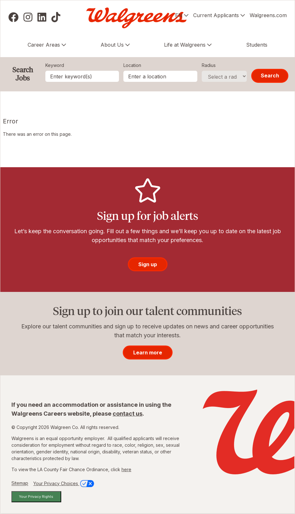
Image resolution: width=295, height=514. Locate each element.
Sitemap (19, 483)
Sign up (147, 264)
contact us (127, 413)
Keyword (54, 65)
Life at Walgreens (185, 45)
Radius (209, 65)
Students (256, 45)
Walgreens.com (268, 15)
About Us (112, 45)
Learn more (147, 352)
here (126, 469)
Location (132, 65)
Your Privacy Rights (36, 496)
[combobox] (160, 76)
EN (178, 15)
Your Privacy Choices (64, 483)
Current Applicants (216, 15)
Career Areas (44, 45)
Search (270, 75)
